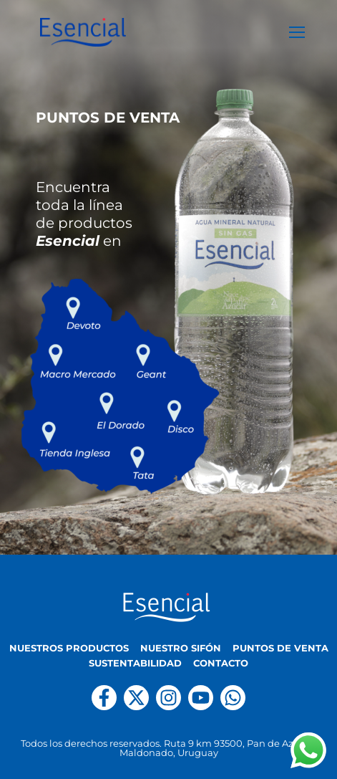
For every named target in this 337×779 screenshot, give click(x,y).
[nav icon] (297, 32)
